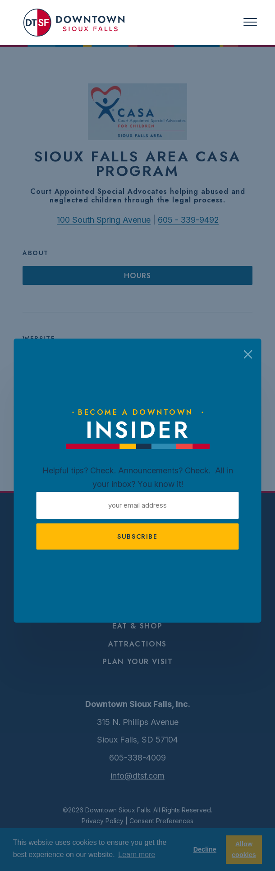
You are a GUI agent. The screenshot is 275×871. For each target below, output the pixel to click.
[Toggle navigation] (250, 22)
